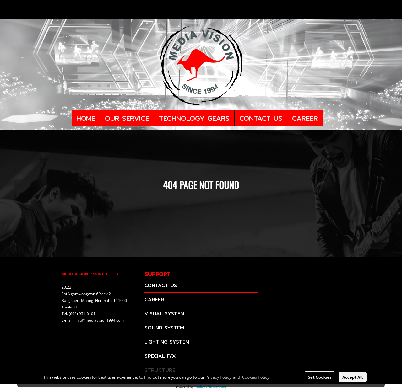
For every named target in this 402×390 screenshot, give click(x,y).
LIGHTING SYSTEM (166, 342)
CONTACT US (260, 118)
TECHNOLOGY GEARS (194, 118)
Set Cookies (319, 377)
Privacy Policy (218, 377)
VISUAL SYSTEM (164, 314)
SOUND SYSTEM (164, 328)
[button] (328, 118)
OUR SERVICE (127, 118)
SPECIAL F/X (160, 356)
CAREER (305, 118)
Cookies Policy (255, 377)
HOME (85, 118)
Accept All (352, 377)
